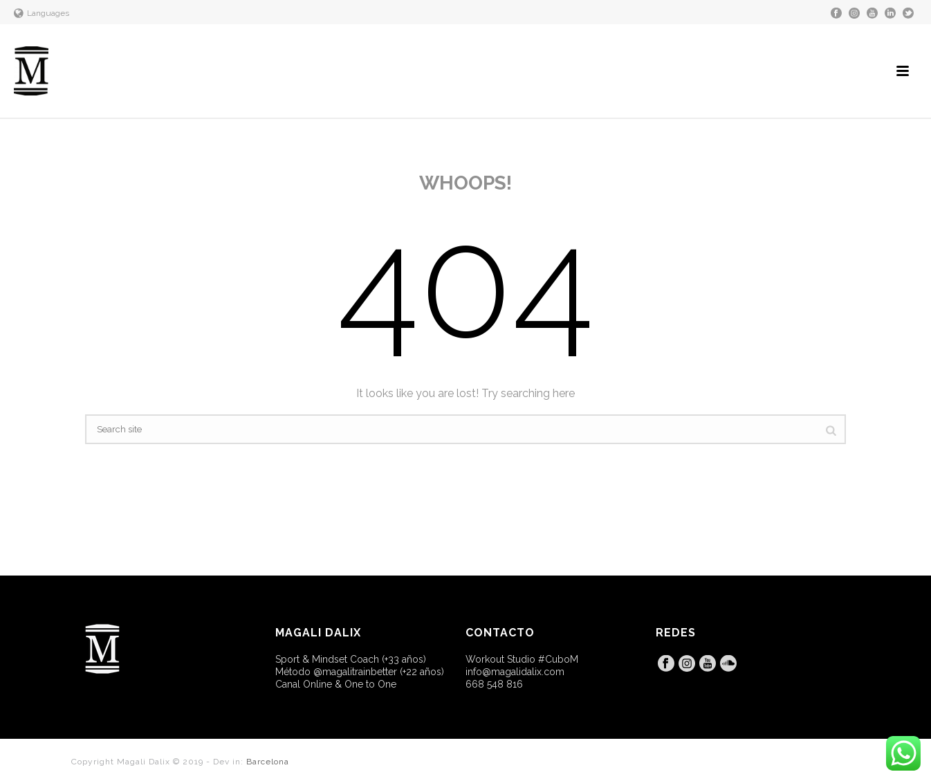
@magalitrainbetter (355, 671)
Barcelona (267, 761)
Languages (41, 13)
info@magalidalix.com (515, 671)
